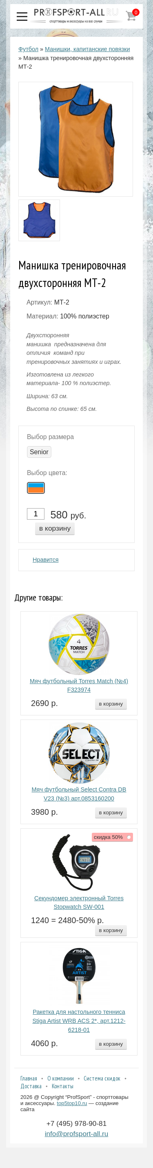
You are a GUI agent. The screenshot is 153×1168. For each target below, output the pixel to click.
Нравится (46, 559)
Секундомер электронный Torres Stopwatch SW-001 (79, 902)
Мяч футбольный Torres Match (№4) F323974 (79, 685)
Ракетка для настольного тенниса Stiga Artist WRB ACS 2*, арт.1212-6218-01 (78, 1021)
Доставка (31, 1086)
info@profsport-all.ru (77, 1134)
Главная (28, 1078)
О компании (60, 1078)
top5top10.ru (72, 1103)
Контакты (62, 1086)
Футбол (28, 49)
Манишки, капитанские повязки (87, 49)
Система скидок (102, 1078)
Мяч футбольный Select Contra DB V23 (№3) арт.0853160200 (78, 794)
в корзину (55, 528)
